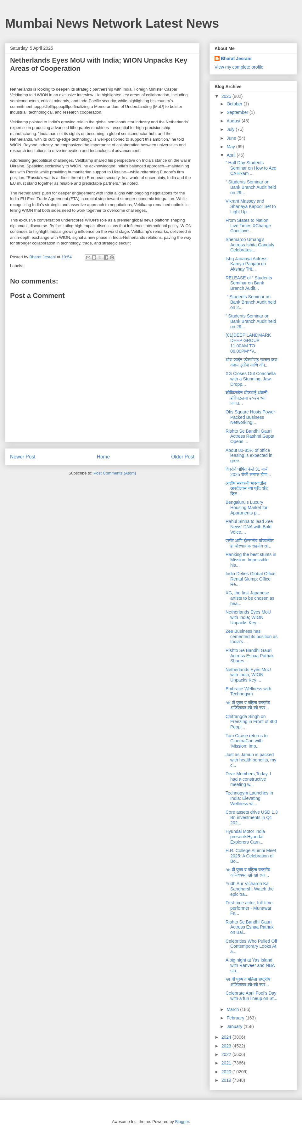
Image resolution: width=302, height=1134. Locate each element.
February (235, 1017)
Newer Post (23, 456)
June (231, 138)
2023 (226, 1045)
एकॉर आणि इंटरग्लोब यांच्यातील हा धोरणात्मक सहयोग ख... (250, 543)
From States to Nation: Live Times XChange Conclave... (248, 225)
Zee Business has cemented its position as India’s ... (251, 636)
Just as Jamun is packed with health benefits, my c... (251, 760)
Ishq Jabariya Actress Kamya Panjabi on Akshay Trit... (246, 264)
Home (103, 456)
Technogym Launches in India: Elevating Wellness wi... (249, 798)
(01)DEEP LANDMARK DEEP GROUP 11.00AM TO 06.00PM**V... (248, 343)
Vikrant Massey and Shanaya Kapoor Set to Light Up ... (251, 206)
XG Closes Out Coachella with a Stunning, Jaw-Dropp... (251, 379)
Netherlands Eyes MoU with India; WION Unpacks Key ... (248, 617)
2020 (226, 1071)
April (231, 155)
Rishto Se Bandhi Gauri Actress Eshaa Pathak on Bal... (250, 927)
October (234, 103)
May (231, 146)
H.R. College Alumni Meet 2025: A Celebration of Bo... (251, 856)
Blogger (182, 1121)
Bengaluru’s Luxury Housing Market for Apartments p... (246, 507)
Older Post (182, 456)
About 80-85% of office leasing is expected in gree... (249, 455)
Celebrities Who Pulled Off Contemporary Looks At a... (251, 946)
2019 (226, 1080)
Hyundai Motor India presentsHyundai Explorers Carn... (245, 837)
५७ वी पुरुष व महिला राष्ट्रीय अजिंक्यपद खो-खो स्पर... (248, 705)
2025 (226, 96)
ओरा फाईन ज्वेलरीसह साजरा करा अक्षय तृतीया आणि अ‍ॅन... (251, 362)
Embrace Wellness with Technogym (248, 691)
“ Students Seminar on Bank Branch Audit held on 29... (251, 187)
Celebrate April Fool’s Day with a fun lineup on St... (251, 996)
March (233, 1009)
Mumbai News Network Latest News (112, 23)
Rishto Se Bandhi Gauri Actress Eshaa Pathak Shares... (250, 656)
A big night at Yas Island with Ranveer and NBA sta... (250, 965)
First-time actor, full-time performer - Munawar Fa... (249, 908)
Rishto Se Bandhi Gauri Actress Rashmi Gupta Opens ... (250, 436)
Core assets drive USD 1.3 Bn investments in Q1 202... (252, 817)
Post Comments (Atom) (114, 473)
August (233, 120)
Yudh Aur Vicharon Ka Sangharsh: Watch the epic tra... (250, 889)
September (237, 112)
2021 (226, 1062)
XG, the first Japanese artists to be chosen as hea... (250, 598)
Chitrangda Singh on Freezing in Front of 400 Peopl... (251, 722)
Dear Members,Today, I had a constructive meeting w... (248, 779)
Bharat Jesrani (236, 58)
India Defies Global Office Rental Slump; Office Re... (251, 579)
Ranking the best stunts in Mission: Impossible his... (251, 560)
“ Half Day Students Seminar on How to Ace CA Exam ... (251, 168)
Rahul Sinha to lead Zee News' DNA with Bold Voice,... (249, 527)
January (234, 1026)
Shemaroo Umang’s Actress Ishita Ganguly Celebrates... (250, 245)
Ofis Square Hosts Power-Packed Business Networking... (251, 417)
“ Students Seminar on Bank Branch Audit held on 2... (251, 302)
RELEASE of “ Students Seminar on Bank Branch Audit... (249, 283)
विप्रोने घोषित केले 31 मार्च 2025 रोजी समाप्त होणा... (248, 472)
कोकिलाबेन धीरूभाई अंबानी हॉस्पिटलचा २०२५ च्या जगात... (246, 398)
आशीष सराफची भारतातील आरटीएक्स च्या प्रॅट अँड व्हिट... (247, 489)
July (231, 129)
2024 (226, 1037)
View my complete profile (239, 67)
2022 (226, 1054)
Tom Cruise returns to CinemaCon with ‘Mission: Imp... (247, 741)
